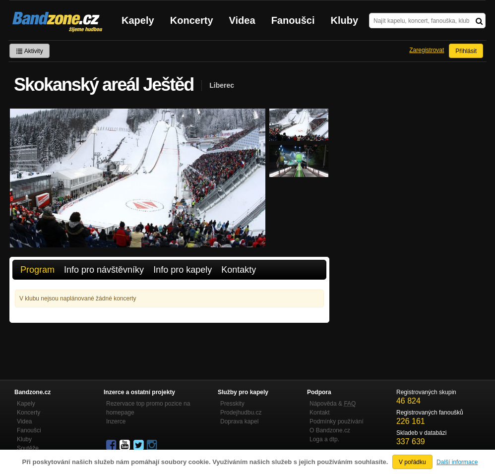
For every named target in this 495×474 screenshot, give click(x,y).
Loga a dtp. (324, 439)
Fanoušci (293, 20)
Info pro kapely (182, 269)
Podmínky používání (336, 421)
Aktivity (29, 51)
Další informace (457, 462)
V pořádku (412, 462)
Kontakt (319, 412)
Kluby (345, 20)
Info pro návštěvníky (104, 269)
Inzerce (115, 421)
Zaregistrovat (426, 50)
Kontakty (238, 269)
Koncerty (191, 20)
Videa (242, 20)
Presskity (232, 403)
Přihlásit (466, 51)
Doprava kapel (239, 421)
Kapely (138, 20)
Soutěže (28, 448)
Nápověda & (332, 403)
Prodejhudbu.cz (240, 412)
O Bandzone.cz (329, 430)
